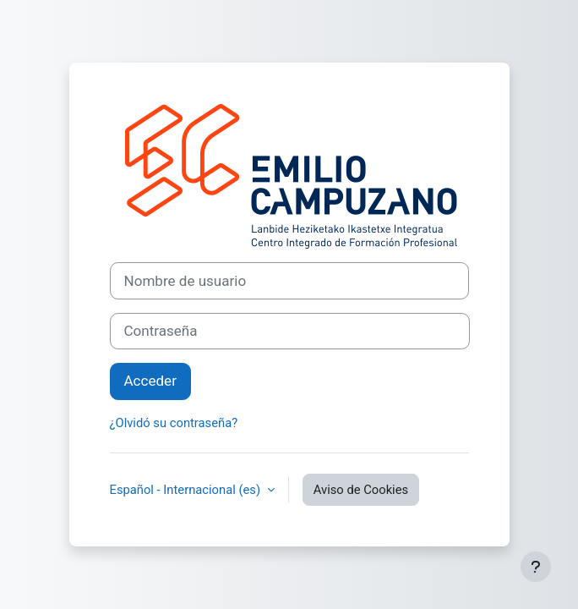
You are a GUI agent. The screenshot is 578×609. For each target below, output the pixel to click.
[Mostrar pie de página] (536, 566)
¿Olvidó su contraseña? (174, 423)
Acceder (150, 380)
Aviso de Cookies (361, 489)
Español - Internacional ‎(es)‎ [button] (187, 489)
